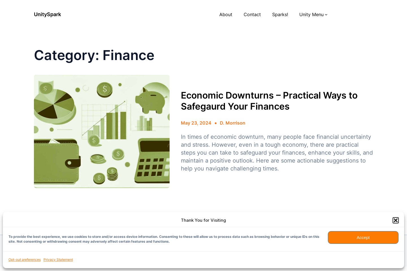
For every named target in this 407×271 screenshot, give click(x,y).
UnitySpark (47, 14)
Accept (363, 237)
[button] (396, 220)
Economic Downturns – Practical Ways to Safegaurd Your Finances (269, 101)
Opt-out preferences (24, 259)
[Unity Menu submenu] (326, 14)
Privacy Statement (58, 259)
